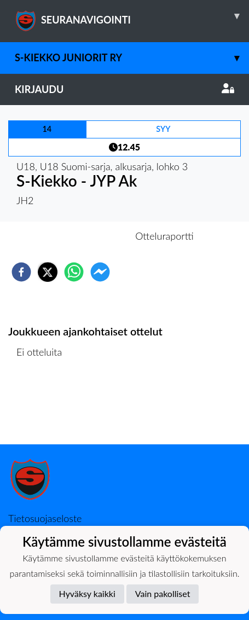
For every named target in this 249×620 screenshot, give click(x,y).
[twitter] (47, 272)
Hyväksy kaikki (87, 593)
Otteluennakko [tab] (86, 236)
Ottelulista (43, 407)
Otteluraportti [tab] (164, 236)
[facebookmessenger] (100, 272)
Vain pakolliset (162, 593)
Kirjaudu (124, 89)
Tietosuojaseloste (45, 518)
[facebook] (21, 272)
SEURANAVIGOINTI (132, 16)
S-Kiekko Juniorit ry (132, 57)
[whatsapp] (74, 272)
